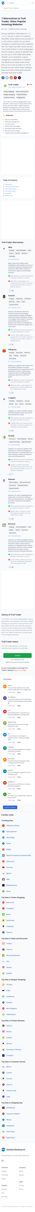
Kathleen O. (11, 782)
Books (18, 301)
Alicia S (10, 685)
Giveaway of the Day (13, 1049)
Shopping (11, 250)
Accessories (23, 355)
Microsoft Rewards (13, 955)
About (21, 1171)
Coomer (9, 1073)
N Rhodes (11, 747)
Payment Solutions (14, 488)
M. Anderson (12, 697)
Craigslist (12, 398)
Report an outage (20, 670)
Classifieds (12, 401)
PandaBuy (10, 908)
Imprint (21, 1175)
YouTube (9, 867)
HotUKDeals (10, 1108)
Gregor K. (6, 29)
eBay (10, 247)
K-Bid (8, 991)
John (9, 793)
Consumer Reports (13, 1114)
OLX (7, 961)
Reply (19, 692)
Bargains (11, 530)
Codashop (10, 926)
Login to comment (10, 807)
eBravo (8, 1120)
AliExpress (12, 349)
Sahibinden (10, 920)
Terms (21, 1189)
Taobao (9, 943)
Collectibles (12, 256)
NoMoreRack (11, 1014)
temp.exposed (11, 831)
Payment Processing (14, 442)
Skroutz (9, 1044)
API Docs (4, 1197)
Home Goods (12, 358)
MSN (8, 879)
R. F (9, 734)
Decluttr (9, 1002)
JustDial (9, 973)
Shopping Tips (21, 97)
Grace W (10, 770)
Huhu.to (9, 932)
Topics (3, 1179)
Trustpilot (9, 1055)
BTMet (8, 849)
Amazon (11, 295)
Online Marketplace (21, 250)
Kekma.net (10, 861)
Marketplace (20, 401)
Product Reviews (22, 94)
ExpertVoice (10, 1138)
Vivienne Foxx (12, 722)
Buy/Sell (17, 253)
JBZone (8, 873)
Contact (4, 1189)
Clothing (16, 355)
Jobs (16, 404)
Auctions (11, 253)
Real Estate (28, 404)
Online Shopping (9, 91)
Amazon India (11, 1091)
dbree (8, 891)
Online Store (19, 352)
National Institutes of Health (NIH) (18, 855)
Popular (4, 1171)
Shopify (11, 436)
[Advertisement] (17, 156)
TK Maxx (9, 985)
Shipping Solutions (26, 442)
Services (21, 404)
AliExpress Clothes (13, 826)
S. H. (9, 710)
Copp (8, 1097)
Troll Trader (10, 1132)
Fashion (18, 530)
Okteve (8, 967)
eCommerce (28, 298)
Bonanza (11, 524)
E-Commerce (12, 485)
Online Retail (19, 298)
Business (30, 439)
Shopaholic (10, 1126)
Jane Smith (11, 759)
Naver (8, 914)
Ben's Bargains (11, 1008)
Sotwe (8, 843)
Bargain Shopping (9, 94)
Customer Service (9, 97)
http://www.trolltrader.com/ (16, 87)
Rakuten (11, 479)
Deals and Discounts (22, 91)
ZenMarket (10, 996)
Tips (2, 1193)
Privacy (21, 1185)
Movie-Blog (10, 837)
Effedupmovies (11, 885)
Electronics (24, 253)
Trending (4, 1175)
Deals (29, 250)
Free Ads (27, 401)
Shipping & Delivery (23, 485)
